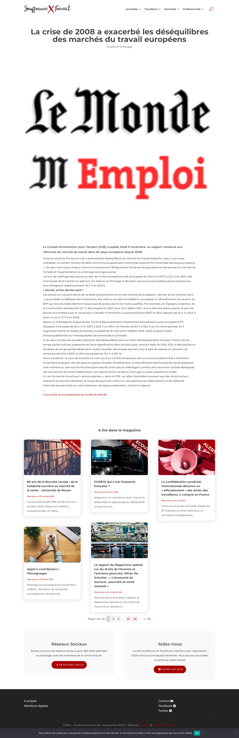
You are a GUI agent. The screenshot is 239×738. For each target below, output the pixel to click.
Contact (164, 701)
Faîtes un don (172, 669)
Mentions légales (36, 706)
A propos (30, 701)
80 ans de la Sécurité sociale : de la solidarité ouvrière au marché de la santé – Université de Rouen (52, 486)
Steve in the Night (164, 725)
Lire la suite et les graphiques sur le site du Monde (75, 394)
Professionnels (192, 9)
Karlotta (144, 725)
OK (197, 733)
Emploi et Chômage (119, 46)
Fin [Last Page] (149, 618)
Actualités (132, 9)
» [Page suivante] (144, 618)
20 (135, 618)
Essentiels (170, 9)
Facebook (165, 706)
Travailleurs (151, 9)
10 (128, 618)
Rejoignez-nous (71, 664)
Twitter (163, 710)
